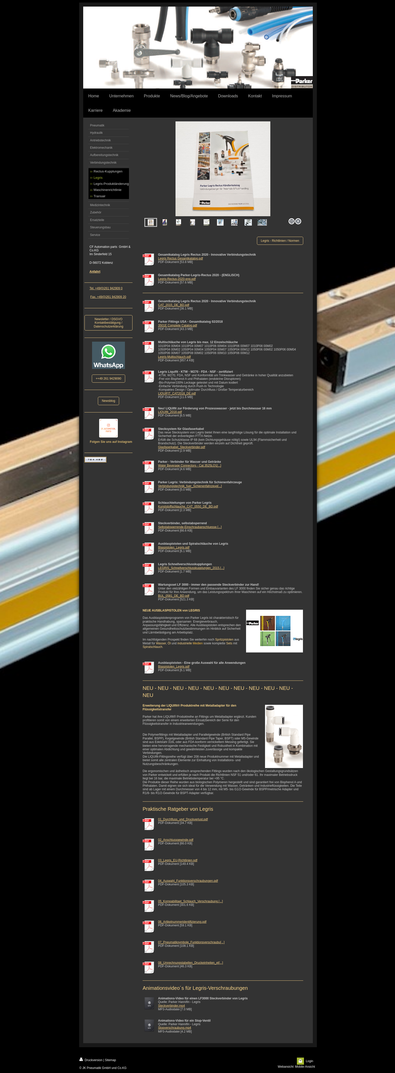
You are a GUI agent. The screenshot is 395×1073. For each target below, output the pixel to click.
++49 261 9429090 (108, 378)
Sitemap (110, 1060)
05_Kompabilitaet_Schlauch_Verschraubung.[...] (190, 901)
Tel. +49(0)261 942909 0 (106, 288)
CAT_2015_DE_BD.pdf (173, 305)
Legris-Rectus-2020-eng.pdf (177, 279)
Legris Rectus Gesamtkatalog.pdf (180, 258)
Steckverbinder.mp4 (171, 1006)
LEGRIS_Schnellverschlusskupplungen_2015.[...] (191, 568)
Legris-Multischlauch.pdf (174, 357)
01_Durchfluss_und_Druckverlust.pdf (183, 819)
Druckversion (90, 1060)
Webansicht (285, 1066)
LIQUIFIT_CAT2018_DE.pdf (177, 393)
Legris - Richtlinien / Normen (280, 241)
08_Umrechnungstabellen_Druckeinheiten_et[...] (190, 963)
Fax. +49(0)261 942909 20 (108, 297)
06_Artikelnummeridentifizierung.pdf (182, 922)
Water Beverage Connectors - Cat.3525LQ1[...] (189, 465)
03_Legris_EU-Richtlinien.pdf (177, 860)
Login (309, 1061)
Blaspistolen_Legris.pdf (173, 547)
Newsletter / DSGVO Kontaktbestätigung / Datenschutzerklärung (108, 322)
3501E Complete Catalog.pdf (177, 325)
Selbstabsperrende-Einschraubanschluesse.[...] (190, 527)
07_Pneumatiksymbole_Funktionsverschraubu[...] (191, 942)
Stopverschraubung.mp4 (174, 1028)
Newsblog (108, 401)
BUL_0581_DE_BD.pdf (173, 596)
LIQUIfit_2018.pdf (170, 412)
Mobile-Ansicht (305, 1066)
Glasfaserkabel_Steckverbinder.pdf (181, 447)
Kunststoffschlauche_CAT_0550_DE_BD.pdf (188, 506)
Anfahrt (95, 271)
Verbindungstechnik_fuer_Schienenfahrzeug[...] (190, 486)
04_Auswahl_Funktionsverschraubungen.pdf (188, 881)
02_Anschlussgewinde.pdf (175, 840)
